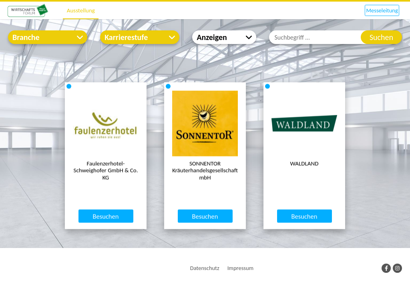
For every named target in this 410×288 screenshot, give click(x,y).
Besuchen (106, 246)
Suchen (381, 37)
